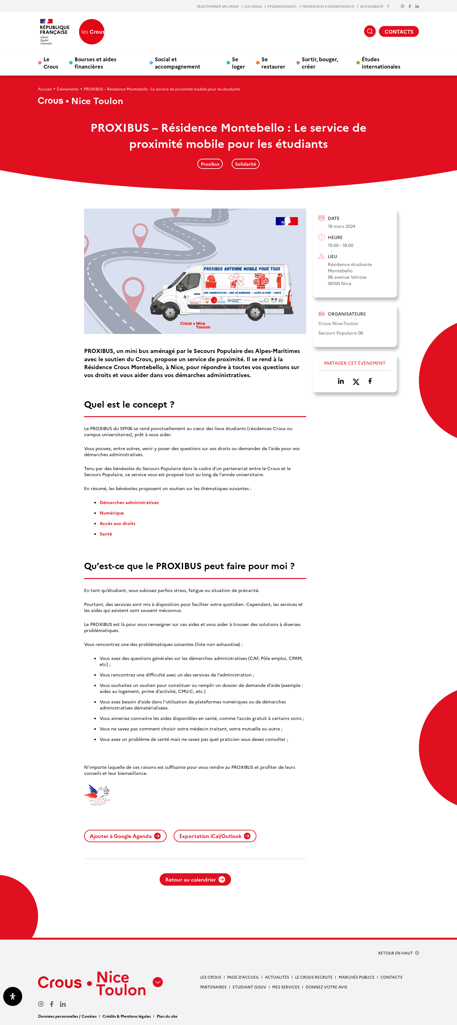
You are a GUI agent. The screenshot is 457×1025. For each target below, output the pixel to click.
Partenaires (213, 986)
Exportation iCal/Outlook (215, 835)
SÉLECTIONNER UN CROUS (218, 6)
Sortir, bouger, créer (320, 62)
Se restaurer (273, 62)
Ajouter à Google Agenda (125, 835)
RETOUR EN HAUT (395, 952)
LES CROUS (253, 6)
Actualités (277, 977)
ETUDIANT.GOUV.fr (282, 6)
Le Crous (50, 62)
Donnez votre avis (326, 986)
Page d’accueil (243, 977)
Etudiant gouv (249, 986)
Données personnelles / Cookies (67, 1016)
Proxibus (210, 164)
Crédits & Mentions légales (127, 1016)
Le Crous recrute (314, 977)
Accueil (45, 88)
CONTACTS (399, 31)
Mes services (286, 986)
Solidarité (245, 164)
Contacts (391, 977)
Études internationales (381, 62)
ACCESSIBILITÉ (375, 6)
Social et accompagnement (177, 62)
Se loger (238, 62)
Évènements (68, 88)
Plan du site (167, 1016)
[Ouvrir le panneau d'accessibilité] (12, 996)
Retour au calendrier (195, 879)
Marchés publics (356, 977)
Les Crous (210, 977)
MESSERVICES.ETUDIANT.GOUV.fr (328, 6)
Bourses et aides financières (95, 62)
